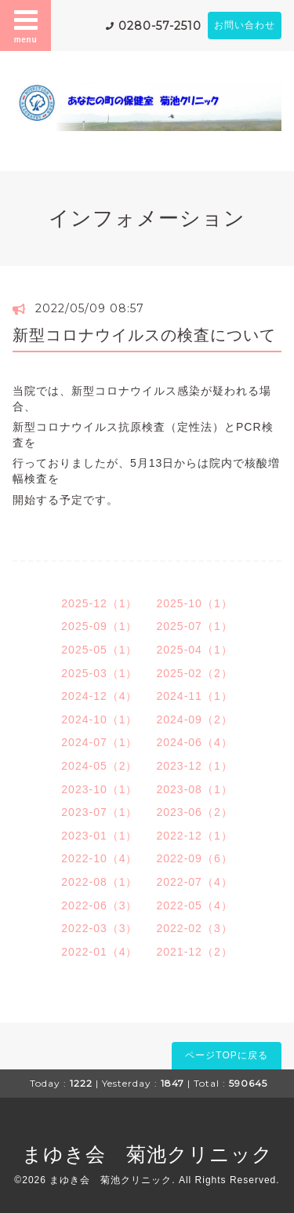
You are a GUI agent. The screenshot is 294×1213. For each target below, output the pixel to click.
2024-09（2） (195, 719)
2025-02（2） (195, 673)
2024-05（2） (99, 765)
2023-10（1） (99, 789)
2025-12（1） (99, 603)
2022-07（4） (195, 882)
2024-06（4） (195, 742)
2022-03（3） (99, 928)
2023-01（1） (99, 835)
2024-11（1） (195, 696)
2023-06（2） (195, 812)
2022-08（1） (99, 882)
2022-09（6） (195, 858)
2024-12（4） (99, 696)
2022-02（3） (195, 928)
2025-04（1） (195, 649)
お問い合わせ (244, 25)
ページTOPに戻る (226, 1055)
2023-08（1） (195, 789)
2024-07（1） (99, 742)
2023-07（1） (99, 812)
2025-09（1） (99, 626)
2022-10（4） (99, 858)
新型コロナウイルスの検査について (144, 335)
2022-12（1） (195, 835)
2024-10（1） (99, 719)
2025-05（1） (99, 649)
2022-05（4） (195, 905)
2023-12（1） (195, 765)
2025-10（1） (195, 603)
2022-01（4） (99, 951)
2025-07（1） (195, 626)
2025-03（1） (99, 673)
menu (26, 25)
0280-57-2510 (159, 26)
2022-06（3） (99, 905)
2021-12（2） (195, 951)
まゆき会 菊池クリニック (147, 1154)
